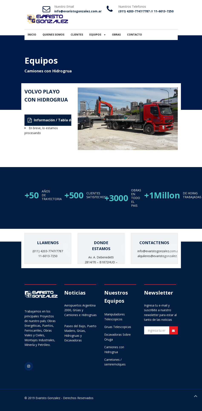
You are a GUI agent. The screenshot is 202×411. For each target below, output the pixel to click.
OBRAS (116, 34)
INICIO (32, 34)
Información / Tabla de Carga (49, 120)
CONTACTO (134, 34)
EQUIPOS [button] (97, 34)
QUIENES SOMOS (53, 34)
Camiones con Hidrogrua (48, 70)
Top (195, 396)
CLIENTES (77, 34)
